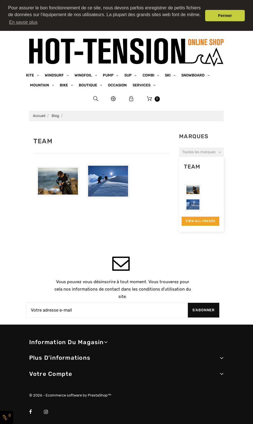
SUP (128, 73)
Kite (30, 73)
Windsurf (55, 73)
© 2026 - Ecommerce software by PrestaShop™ (70, 393)
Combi (149, 73)
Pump (108, 73)
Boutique (88, 83)
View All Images (200, 219)
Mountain (40, 83)
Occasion (117, 83)
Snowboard (193, 73)
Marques (194, 134)
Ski (168, 73)
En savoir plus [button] (23, 22)
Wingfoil (84, 73)
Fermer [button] (225, 15)
